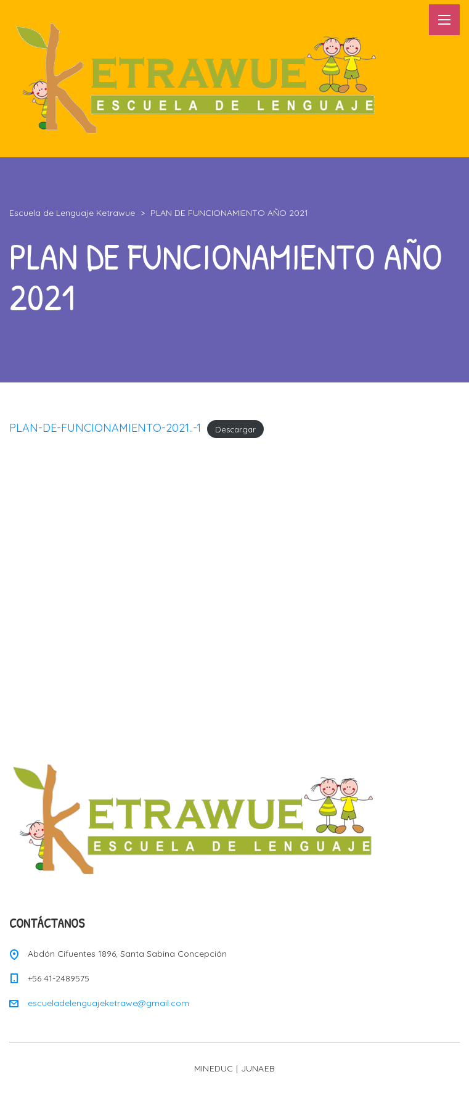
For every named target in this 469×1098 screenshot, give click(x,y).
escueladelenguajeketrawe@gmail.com (108, 1003)
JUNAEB (258, 1068)
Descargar (235, 429)
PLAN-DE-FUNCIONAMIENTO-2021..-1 (105, 428)
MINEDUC (214, 1068)
